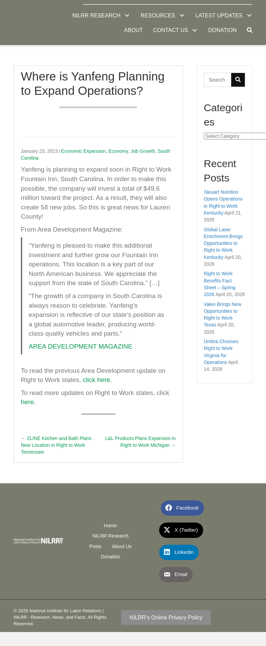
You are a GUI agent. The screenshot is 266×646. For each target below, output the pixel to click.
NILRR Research (111, 536)
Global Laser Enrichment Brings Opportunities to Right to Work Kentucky (223, 243)
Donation (110, 556)
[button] (127, 15)
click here (96, 379)
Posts (95, 546)
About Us (122, 546)
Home (110, 525)
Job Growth (142, 151)
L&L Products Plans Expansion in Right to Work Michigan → (140, 442)
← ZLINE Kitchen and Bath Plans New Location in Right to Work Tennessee (56, 445)
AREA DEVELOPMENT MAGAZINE (80, 346)
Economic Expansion (83, 151)
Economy (118, 151)
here (27, 402)
